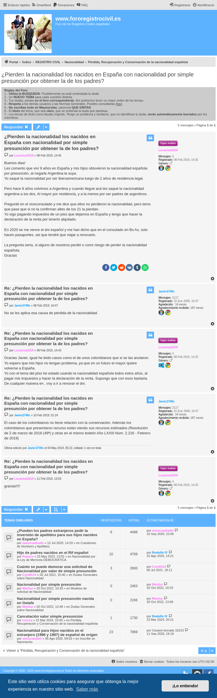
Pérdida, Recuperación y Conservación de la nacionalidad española (57, 621)
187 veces (196, 307)
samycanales (32, 638)
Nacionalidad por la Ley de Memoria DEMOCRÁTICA (56, 558)
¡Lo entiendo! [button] (185, 686)
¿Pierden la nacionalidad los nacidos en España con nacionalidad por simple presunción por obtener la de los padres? (97, 77)
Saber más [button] (87, 689)
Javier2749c (167, 291)
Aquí (119, 103)
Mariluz (27, 588)
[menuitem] (41, 5)
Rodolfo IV (160, 552)
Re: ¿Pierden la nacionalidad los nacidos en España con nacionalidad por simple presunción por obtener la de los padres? (48, 293)
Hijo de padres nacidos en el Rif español (52, 553)
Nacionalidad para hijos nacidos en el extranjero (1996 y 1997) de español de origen (57, 632)
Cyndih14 (29, 574)
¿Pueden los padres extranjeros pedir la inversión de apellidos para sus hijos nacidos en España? (57, 535)
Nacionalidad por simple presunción (49, 584)
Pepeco (27, 556)
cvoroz (27, 620)
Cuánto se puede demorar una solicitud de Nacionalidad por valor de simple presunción (56, 569)
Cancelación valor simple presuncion (50, 616)
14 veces (180, 304)
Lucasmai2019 (168, 150)
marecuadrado (33, 543)
